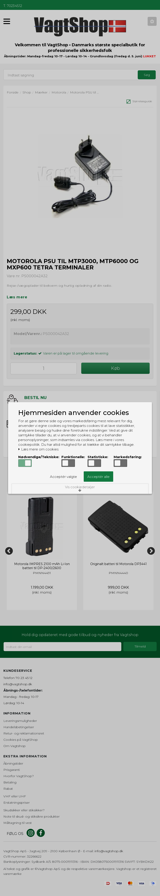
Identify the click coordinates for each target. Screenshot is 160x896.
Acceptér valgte (63, 477)
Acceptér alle (98, 477)
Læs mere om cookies (38, 449)
